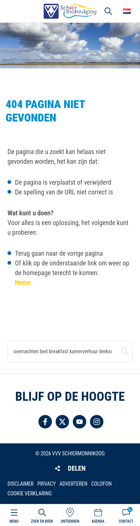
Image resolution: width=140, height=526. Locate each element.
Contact (126, 521)
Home (23, 282)
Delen (76, 468)
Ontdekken (69, 521)
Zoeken (125, 351)
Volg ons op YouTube (79, 421)
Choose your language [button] (126, 11)
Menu (13, 521)
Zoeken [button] (108, 11)
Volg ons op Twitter (62, 421)
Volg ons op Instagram (96, 421)
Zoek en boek (42, 521)
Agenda (97, 521)
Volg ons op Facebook (45, 421)
